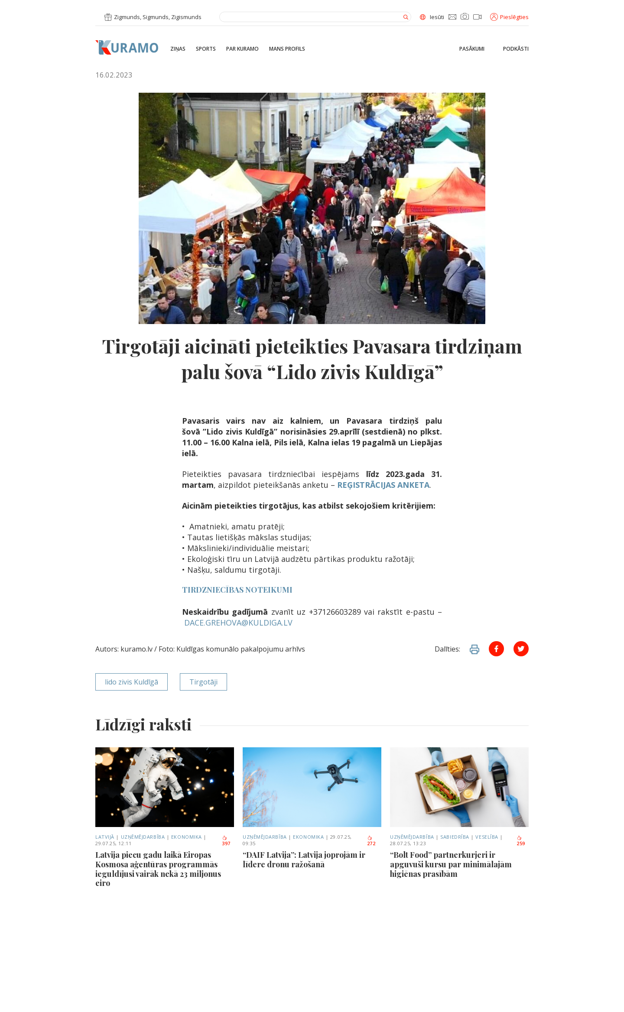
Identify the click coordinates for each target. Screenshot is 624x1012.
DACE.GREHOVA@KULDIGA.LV (238, 622)
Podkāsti (516, 48)
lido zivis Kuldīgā (131, 682)
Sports (206, 48)
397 (226, 841)
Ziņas (177, 48)
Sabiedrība (454, 837)
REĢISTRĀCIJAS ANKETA (383, 485)
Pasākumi (471, 48)
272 (371, 841)
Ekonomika (186, 837)
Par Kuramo (242, 48)
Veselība (486, 837)
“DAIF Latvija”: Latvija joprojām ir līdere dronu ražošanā (304, 859)
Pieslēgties (509, 17)
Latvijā (104, 837)
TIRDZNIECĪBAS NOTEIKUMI (237, 589)
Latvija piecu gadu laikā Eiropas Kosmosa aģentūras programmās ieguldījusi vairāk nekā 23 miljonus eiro (158, 869)
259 (521, 841)
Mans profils (287, 48)
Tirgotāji (203, 682)
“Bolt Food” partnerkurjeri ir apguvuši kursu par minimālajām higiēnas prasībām (451, 864)
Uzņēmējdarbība (143, 837)
